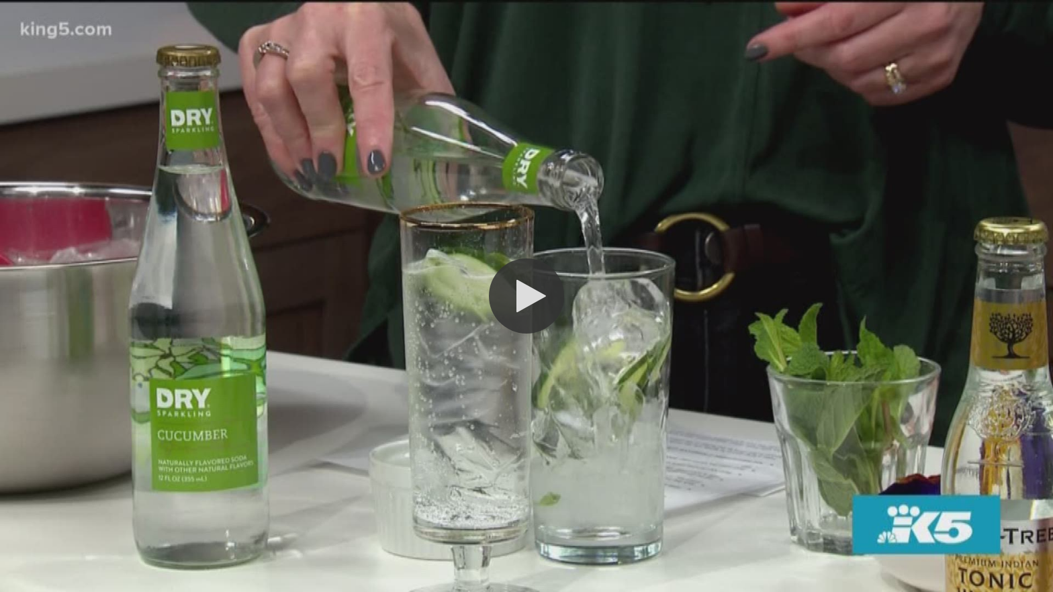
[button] (526, 296)
